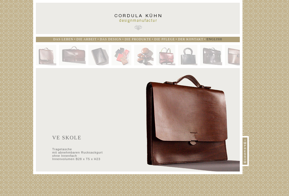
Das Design (111, 39)
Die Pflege (164, 39)
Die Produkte (138, 39)
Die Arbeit (86, 39)
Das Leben (63, 39)
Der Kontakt (190, 39)
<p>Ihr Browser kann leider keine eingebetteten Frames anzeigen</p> (138, 119)
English (214, 39)
